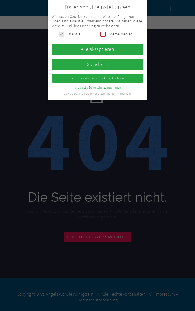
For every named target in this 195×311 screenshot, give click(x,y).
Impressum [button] (124, 93)
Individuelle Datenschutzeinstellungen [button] (97, 87)
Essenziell (70, 33)
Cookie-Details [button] (74, 93)
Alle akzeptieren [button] (97, 49)
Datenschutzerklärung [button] (100, 93)
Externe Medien (116, 33)
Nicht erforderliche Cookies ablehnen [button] (97, 77)
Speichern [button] (97, 64)
